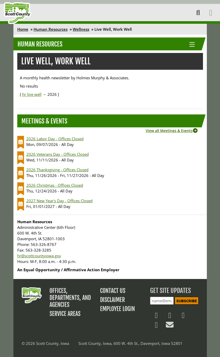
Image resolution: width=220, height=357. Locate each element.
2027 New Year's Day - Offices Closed (59, 200)
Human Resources (51, 29)
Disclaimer (112, 299)
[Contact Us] (170, 326)
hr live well (32, 94)
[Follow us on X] (170, 316)
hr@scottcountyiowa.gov (39, 255)
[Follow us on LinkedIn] (183, 316)
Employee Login (117, 308)
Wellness (81, 29)
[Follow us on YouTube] (156, 326)
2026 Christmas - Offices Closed (54, 185)
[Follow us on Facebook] (156, 316)
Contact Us (112, 290)
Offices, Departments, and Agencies (70, 297)
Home (22, 29)
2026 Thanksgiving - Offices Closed (57, 169)
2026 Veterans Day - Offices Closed (57, 154)
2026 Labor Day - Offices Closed (55, 138)
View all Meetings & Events (169, 130)
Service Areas (65, 313)
